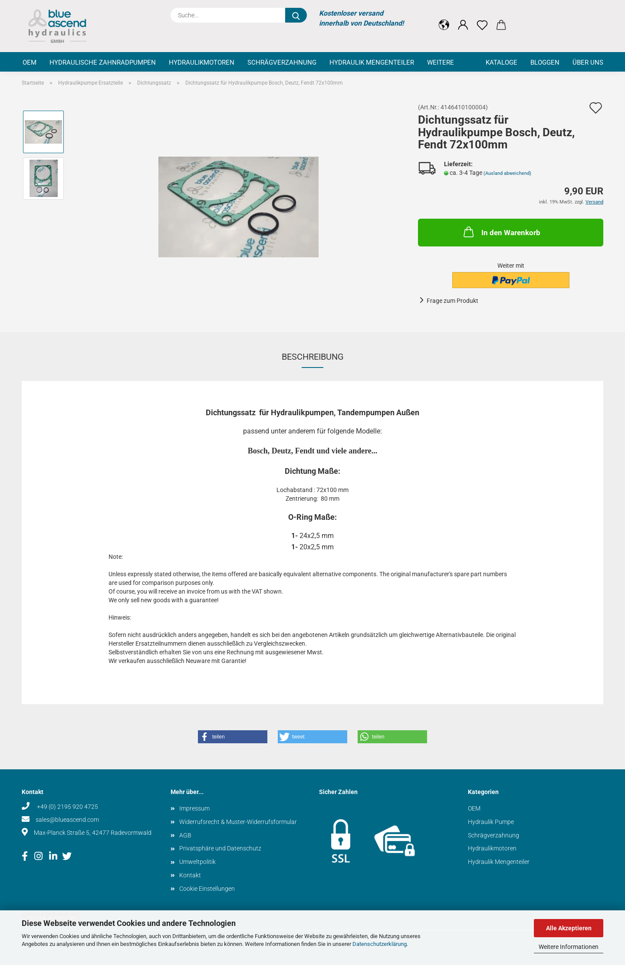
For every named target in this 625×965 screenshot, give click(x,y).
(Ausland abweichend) (507, 173)
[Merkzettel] (482, 18)
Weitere (440, 62)
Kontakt (190, 875)
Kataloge (501, 62)
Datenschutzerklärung (379, 944)
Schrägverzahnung (281, 62)
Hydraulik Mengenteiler (371, 62)
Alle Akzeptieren (569, 928)
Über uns (587, 62)
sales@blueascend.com (67, 819)
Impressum (194, 808)
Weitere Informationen (569, 946)
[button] (444, 18)
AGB (185, 835)
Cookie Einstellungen (207, 888)
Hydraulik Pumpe (491, 821)
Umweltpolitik (197, 861)
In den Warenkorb (501, 232)
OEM (29, 62)
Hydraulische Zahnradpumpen (102, 62)
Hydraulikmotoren (201, 62)
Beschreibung (313, 356)
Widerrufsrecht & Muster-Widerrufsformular (238, 821)
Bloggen (544, 62)
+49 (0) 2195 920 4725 (67, 806)
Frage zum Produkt (452, 300)
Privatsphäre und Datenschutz (220, 848)
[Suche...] (296, 15)
